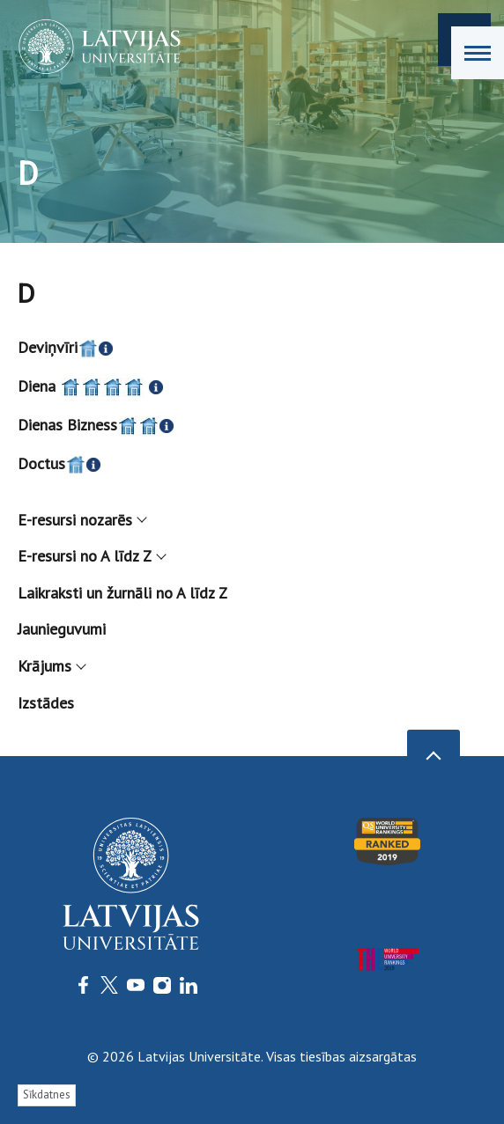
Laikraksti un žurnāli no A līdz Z (122, 593)
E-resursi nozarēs (81, 520)
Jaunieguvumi (62, 629)
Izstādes (46, 703)
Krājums (51, 666)
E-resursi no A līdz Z (91, 556)
